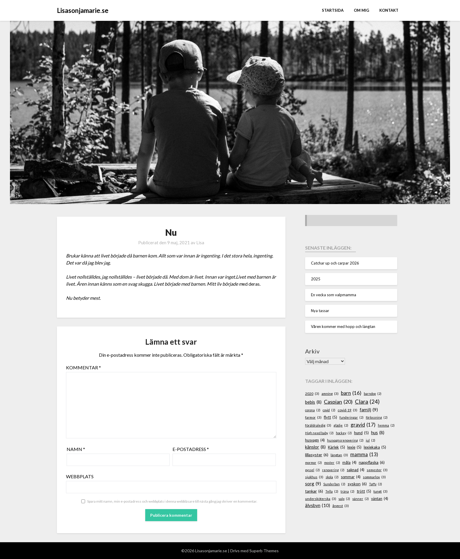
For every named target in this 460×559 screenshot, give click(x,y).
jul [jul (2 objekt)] (370, 440)
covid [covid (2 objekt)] (329, 410)
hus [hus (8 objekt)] (377, 432)
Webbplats (80, 476)
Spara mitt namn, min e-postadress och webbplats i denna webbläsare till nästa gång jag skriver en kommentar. (172, 501)
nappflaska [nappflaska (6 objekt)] (372, 462)
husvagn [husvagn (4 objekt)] (315, 440)
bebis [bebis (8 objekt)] (313, 402)
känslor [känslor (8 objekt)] (315, 447)
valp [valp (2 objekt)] (344, 498)
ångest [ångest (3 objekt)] (340, 506)
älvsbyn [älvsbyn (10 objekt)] (317, 505)
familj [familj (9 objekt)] (369, 409)
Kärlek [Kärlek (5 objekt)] (336, 447)
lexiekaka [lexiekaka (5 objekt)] (375, 447)
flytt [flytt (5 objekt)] (330, 417)
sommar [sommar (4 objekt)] (351, 477)
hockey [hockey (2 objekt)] (344, 432)
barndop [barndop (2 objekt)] (372, 393)
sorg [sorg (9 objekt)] (313, 483)
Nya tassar (320, 310)
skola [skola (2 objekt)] (332, 476)
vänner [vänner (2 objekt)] (360, 498)
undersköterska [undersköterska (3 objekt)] (320, 498)
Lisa (200, 242)
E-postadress (190, 449)
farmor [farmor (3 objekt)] (313, 417)
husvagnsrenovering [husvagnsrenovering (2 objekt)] (345, 440)
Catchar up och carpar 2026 (335, 263)
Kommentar (83, 367)
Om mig (361, 10)
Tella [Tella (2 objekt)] (331, 491)
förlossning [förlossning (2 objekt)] (377, 417)
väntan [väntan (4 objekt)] (379, 499)
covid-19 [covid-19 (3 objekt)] (347, 410)
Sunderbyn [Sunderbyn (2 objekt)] (334, 483)
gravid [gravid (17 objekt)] (363, 425)
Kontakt (388, 10)
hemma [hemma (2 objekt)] (386, 425)
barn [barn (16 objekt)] (351, 393)
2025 (315, 279)
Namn (76, 449)
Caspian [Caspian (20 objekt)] (338, 402)
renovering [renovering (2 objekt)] (333, 469)
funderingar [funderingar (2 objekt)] (351, 417)
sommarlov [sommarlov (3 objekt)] (374, 477)
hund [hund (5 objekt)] (361, 433)
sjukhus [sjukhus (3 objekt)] (314, 477)
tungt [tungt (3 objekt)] (380, 491)
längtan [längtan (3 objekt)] (339, 455)
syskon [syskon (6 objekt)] (357, 484)
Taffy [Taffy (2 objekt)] (375, 483)
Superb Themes (264, 550)
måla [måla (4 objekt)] (349, 463)
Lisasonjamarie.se (83, 10)
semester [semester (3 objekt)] (377, 470)
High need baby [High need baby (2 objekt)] (319, 432)
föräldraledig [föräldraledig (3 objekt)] (318, 425)
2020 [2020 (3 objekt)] (312, 393)
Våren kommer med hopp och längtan (343, 326)
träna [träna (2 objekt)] (347, 491)
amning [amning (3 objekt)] (330, 393)
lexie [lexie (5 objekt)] (354, 447)
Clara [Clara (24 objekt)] (367, 401)
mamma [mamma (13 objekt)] (364, 455)
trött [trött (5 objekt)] (364, 491)
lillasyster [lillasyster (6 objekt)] (316, 455)
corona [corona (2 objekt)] (312, 410)
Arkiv (312, 351)
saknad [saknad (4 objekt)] (355, 470)
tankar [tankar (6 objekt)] (314, 491)
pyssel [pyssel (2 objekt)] (312, 469)
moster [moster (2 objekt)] (332, 462)
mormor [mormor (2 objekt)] (313, 462)
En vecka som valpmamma (333, 294)
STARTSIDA (333, 10)
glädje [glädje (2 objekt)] (341, 425)
